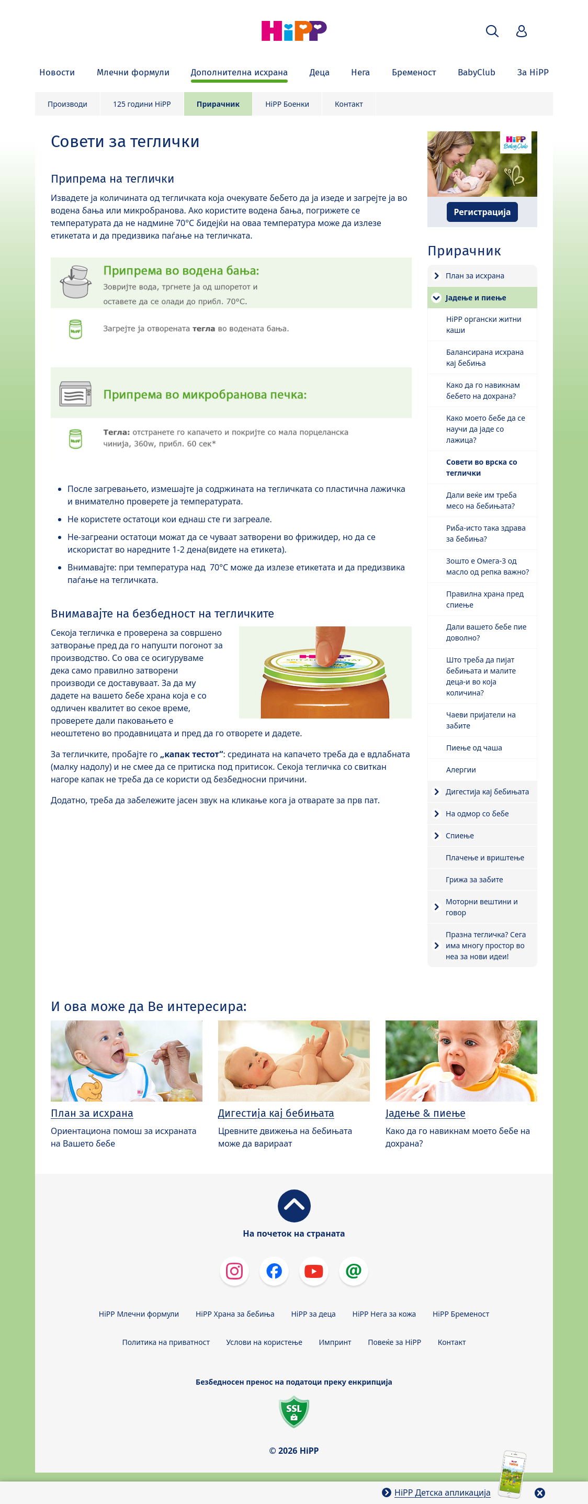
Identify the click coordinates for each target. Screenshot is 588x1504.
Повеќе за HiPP (394, 1342)
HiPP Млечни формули (139, 1314)
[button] (492, 31)
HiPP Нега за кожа (384, 1314)
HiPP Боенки (287, 104)
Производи (67, 104)
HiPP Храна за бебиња (235, 1314)
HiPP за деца (313, 1314)
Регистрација (482, 212)
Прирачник (218, 104)
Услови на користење (264, 1342)
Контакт (349, 104)
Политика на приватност (166, 1342)
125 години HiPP (142, 104)
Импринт (335, 1342)
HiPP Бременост (461, 1314)
